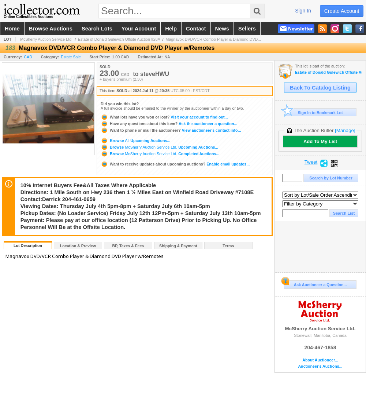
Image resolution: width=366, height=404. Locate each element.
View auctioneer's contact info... (171, 130)
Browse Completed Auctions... (160, 154)
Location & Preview (78, 246)
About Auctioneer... (320, 360)
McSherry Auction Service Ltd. (46, 39)
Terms (228, 246)
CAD (28, 57)
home (12, 29)
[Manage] (344, 130)
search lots (97, 29)
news (222, 29)
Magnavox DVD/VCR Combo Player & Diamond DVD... (213, 39)
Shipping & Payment (178, 246)
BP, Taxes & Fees (128, 246)
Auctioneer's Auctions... (320, 366)
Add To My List (320, 141)
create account (341, 11)
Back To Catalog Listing (320, 88)
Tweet (311, 162)
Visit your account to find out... (164, 117)
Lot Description (28, 245)
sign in (303, 11)
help (171, 29)
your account (139, 29)
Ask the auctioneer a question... (169, 123)
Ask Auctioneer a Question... (315, 283)
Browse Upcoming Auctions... (135, 140)
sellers (247, 29)
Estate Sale (71, 57)
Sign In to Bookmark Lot (313, 112)
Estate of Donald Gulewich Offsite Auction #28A (119, 39)
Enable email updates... (175, 164)
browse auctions (50, 29)
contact (196, 29)
